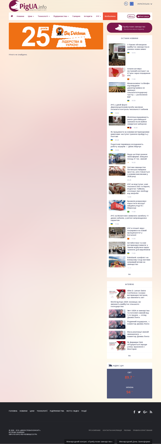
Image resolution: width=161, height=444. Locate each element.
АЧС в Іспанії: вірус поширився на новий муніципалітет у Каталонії (137, 231)
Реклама (127, 430)
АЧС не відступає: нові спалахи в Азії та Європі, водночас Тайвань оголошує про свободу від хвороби (138, 188)
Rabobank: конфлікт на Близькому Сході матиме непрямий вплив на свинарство (138, 260)
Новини (20, 16)
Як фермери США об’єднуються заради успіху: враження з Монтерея (137, 345)
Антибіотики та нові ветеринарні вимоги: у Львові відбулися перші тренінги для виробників (138, 246)
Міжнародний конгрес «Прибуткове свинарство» (89, 441)
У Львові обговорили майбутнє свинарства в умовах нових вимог (138, 46)
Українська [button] (144, 4)
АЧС (98, 16)
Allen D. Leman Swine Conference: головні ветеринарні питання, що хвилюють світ (137, 294)
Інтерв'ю (88, 16)
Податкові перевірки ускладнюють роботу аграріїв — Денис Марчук (127, 145)
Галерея (76, 16)
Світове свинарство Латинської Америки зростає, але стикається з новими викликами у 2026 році (138, 172)
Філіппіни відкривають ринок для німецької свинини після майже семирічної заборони (138, 120)
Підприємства (61, 16)
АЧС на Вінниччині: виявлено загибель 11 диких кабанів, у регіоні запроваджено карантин (130, 217)
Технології (44, 16)
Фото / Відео (72, 411)
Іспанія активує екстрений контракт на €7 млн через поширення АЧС (138, 72)
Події (84, 411)
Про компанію (94, 430)
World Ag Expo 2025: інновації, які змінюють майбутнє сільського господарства (126, 304)
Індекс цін (116, 365)
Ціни (31, 16)
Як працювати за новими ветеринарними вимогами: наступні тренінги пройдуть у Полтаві (130, 134)
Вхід (131, 16)
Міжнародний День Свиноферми (134, 441)
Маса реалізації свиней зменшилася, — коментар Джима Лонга (138, 334)
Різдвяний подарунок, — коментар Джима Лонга (138, 322)
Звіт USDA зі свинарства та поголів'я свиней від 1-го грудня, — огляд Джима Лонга (138, 314)
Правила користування (142, 430)
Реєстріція (143, 16)
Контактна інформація (112, 430)
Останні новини (129, 38)
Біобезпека (110, 16)
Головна (13, 411)
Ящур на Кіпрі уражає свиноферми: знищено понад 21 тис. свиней (137, 156)
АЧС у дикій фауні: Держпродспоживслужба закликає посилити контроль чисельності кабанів (129, 107)
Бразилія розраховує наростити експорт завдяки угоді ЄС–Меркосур (136, 204)
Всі (129, 274)
